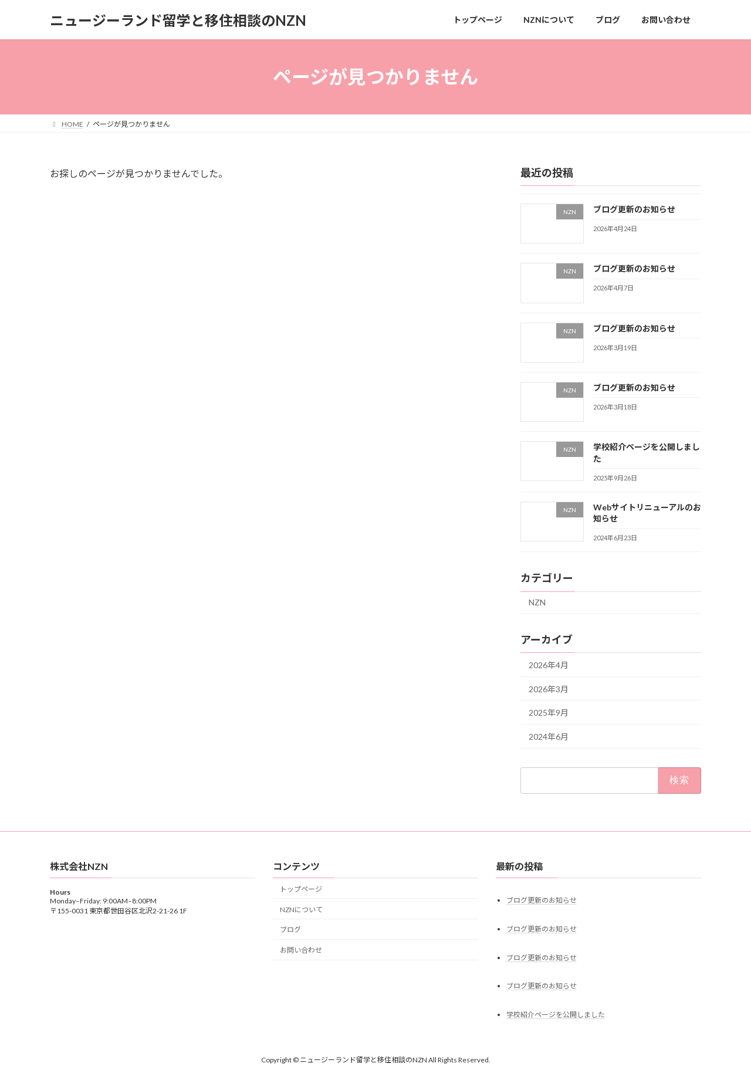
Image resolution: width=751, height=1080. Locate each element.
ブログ (290, 930)
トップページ (301, 889)
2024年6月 (549, 737)
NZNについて (301, 909)
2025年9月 (549, 712)
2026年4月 (549, 665)
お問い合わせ (301, 950)
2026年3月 (549, 689)
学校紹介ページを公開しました (555, 1015)
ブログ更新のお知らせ (634, 209)
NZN (537, 603)
